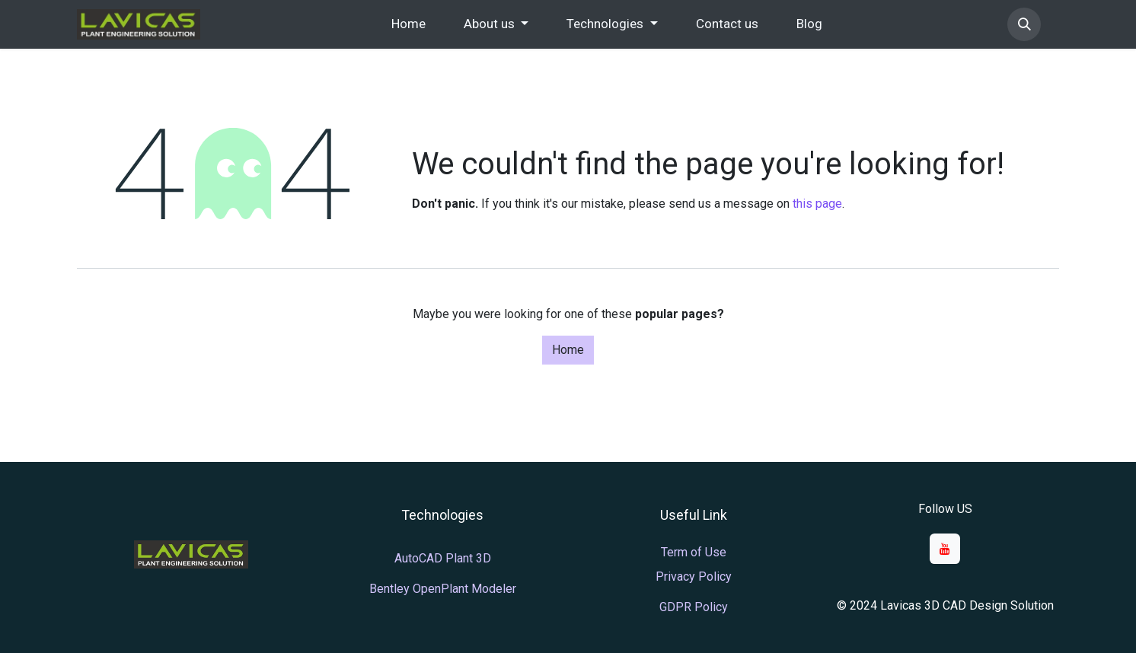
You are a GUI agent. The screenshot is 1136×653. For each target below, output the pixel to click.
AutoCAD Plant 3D (442, 558)
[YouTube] (945, 549)
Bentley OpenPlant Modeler (442, 588)
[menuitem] (408, 24)
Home (568, 349)
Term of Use (693, 552)
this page (817, 203)
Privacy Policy (694, 576)
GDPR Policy (693, 607)
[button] (1024, 24)
